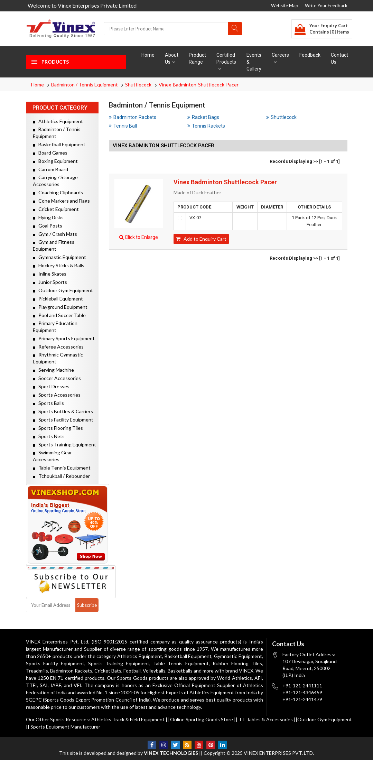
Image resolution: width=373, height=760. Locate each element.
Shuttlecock (138, 84)
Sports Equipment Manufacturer (65, 727)
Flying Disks (48, 217)
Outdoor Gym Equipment (63, 290)
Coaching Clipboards (58, 192)
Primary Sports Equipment (64, 338)
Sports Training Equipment (64, 444)
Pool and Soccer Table (59, 315)
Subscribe (87, 605)
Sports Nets (49, 436)
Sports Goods (132, 678)
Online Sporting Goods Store (201, 719)
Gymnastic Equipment (59, 257)
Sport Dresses (51, 386)
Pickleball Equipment (58, 299)
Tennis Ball (123, 126)
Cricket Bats (107, 671)
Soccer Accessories (57, 378)
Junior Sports (50, 282)
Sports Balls (48, 403)
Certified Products (226, 61)
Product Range (197, 58)
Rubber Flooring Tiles (237, 663)
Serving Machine (53, 370)
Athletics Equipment (58, 121)
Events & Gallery (253, 62)
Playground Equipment (60, 307)
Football (132, 671)
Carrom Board (50, 169)
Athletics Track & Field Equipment (128, 719)
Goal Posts (47, 226)
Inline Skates (49, 274)
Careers (280, 58)
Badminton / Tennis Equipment (84, 84)
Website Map (284, 5)
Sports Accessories (57, 395)
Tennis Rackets (206, 126)
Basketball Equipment (59, 144)
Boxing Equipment (55, 161)
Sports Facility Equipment (63, 420)
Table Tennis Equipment (62, 468)
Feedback (309, 55)
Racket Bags (203, 117)
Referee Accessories (58, 347)
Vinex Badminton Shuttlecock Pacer (225, 182)
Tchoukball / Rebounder (61, 476)
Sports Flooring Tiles (58, 428)
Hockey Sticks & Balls (58, 265)
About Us (171, 58)
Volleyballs (154, 671)
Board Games (50, 153)
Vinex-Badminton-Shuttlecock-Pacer (199, 84)
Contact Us (339, 58)
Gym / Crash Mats (55, 234)
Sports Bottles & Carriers (63, 411)
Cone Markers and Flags (61, 201)
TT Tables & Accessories (266, 719)
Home (148, 55)
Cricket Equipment (56, 209)
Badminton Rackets (132, 117)
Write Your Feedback (326, 5)
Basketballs (180, 671)
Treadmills (37, 671)
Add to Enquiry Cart (201, 239)
